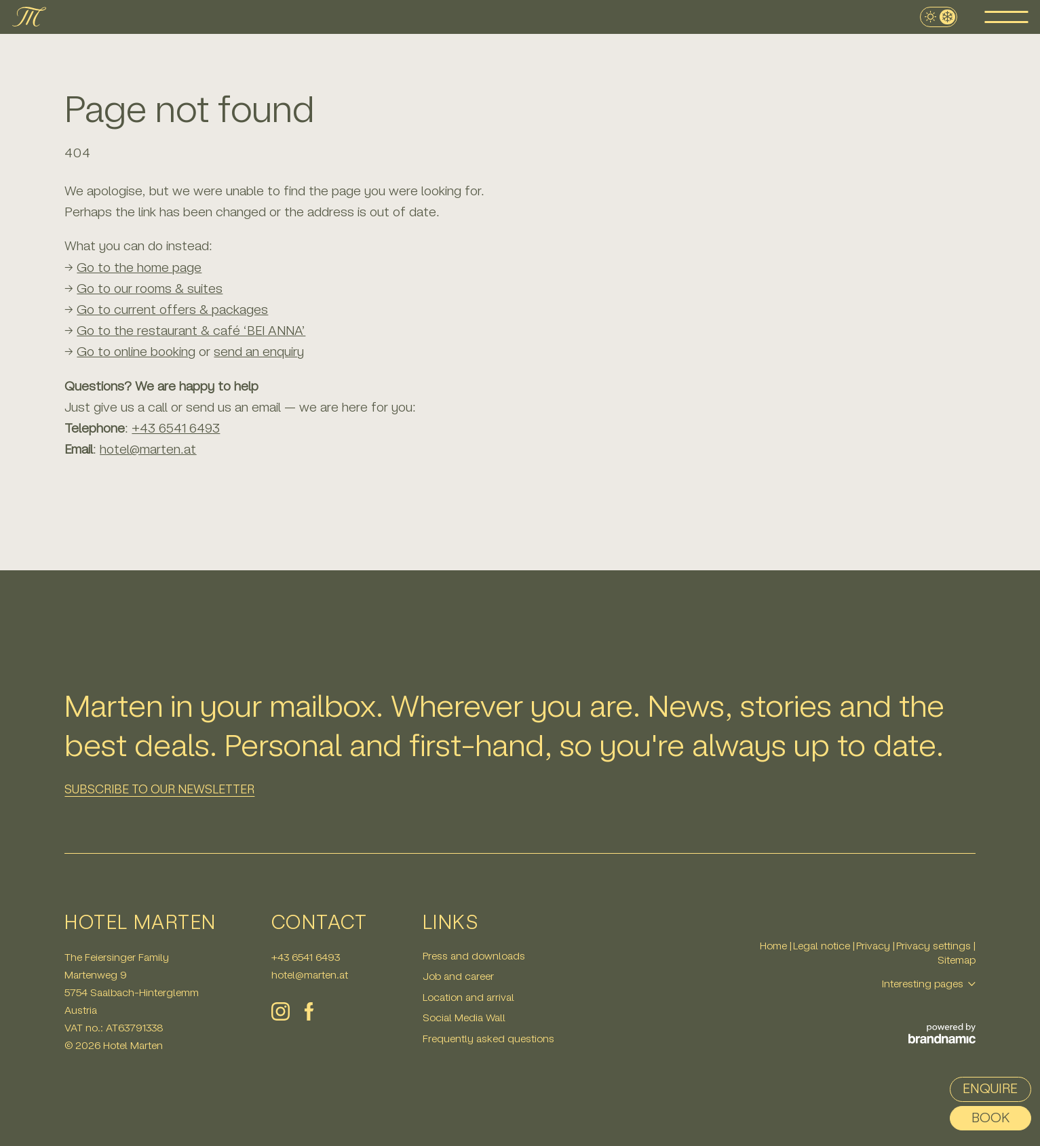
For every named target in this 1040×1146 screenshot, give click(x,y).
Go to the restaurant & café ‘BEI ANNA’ (191, 330)
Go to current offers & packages (172, 309)
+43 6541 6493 (176, 428)
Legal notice (823, 945)
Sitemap (957, 959)
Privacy (874, 945)
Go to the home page (139, 267)
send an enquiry (259, 351)
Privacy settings (935, 945)
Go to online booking (136, 351)
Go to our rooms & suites (150, 288)
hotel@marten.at (309, 974)
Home (775, 945)
